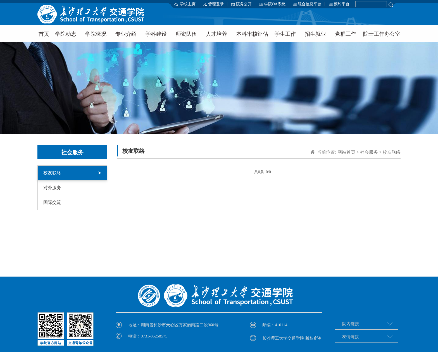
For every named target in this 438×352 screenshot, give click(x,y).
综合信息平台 (309, 4)
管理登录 (216, 4)
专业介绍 (126, 34)
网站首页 (346, 152)
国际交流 (52, 202)
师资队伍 (186, 34)
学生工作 (285, 34)
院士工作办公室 (381, 34)
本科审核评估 (252, 34)
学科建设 (156, 34)
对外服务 (52, 187)
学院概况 (95, 34)
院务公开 (244, 4)
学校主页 (188, 4)
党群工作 (345, 34)
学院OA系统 (274, 4)
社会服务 (369, 152)
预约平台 (341, 4)
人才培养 (216, 34)
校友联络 (72, 173)
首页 (44, 34)
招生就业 (315, 34)
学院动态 (65, 34)
